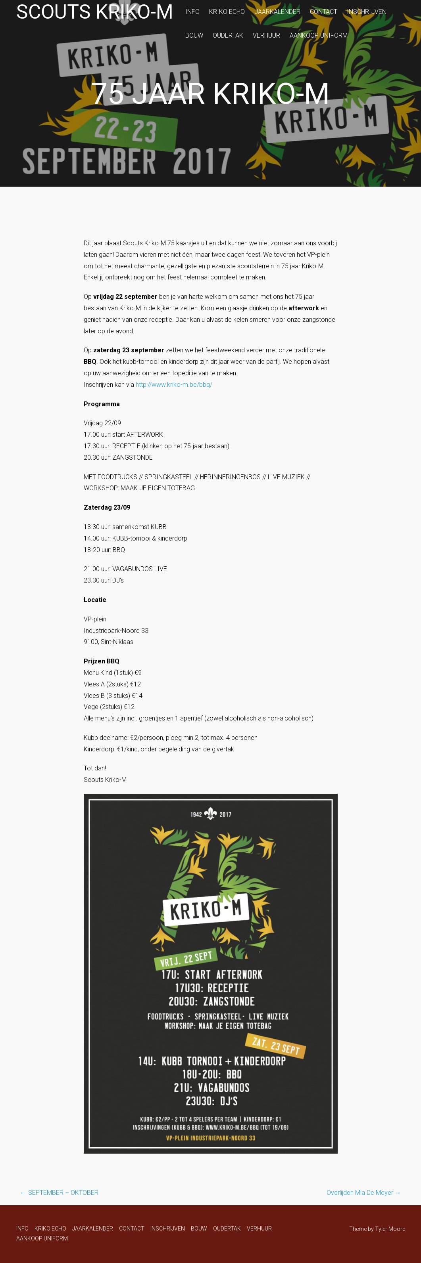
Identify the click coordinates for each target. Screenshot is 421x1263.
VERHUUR (266, 35)
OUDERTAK (228, 35)
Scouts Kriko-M (94, 11)
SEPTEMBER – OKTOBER (59, 1192)
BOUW (194, 35)
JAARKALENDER (277, 11)
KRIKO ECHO (227, 11)
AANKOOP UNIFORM (319, 35)
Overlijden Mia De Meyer (364, 1192)
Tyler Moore (390, 1229)
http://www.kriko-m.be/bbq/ (174, 384)
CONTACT (323, 11)
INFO (192, 11)
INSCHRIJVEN (366, 11)
